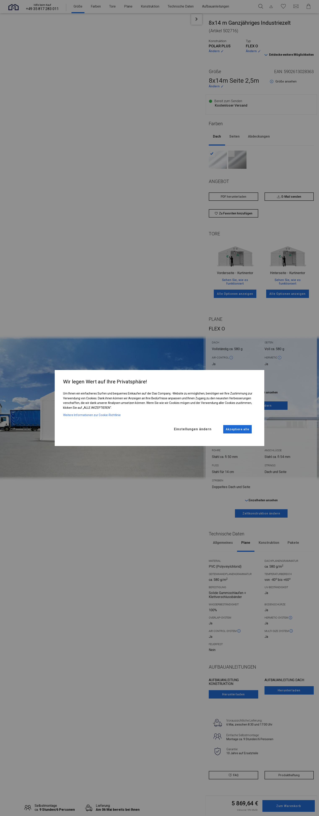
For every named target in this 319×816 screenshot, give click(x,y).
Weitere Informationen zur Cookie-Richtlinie (92, 415)
